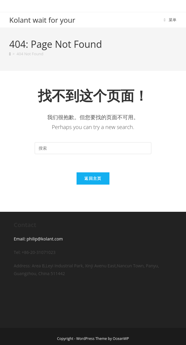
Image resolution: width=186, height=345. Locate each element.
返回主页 (92, 178)
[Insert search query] (93, 148)
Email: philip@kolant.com (38, 239)
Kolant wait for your (42, 20)
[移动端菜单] (170, 19)
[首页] (10, 53)
